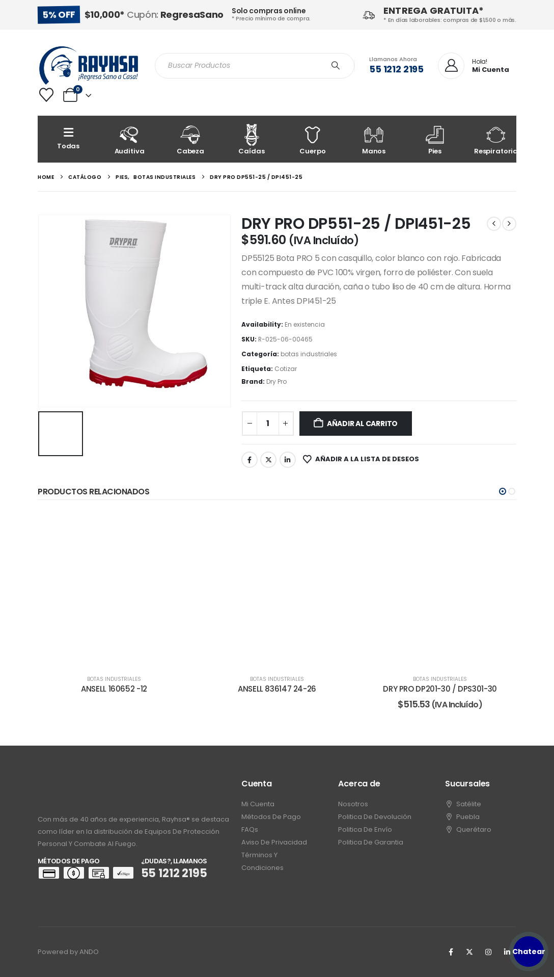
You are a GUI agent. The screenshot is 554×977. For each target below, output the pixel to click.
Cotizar (285, 368)
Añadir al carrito (362, 423)
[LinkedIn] (507, 952)
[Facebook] (450, 952)
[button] (502, 491)
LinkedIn (288, 460)
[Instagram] (488, 952)
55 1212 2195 (396, 69)
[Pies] (434, 139)
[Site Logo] (89, 65)
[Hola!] (473, 66)
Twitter (268, 460)
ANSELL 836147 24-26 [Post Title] (277, 688)
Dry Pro (276, 381)
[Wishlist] (46, 95)
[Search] (335, 66)
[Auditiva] (129, 139)
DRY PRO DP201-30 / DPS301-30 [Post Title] (440, 688)
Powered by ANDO (68, 952)
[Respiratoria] (496, 139)
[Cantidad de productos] (268, 423)
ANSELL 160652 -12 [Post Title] (114, 688)
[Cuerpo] (312, 139)
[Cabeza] (190, 139)
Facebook (249, 460)
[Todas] (68, 139)
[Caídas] (251, 139)
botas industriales (309, 354)
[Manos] (373, 139)
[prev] (494, 224)
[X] (469, 952)
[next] (509, 224)
